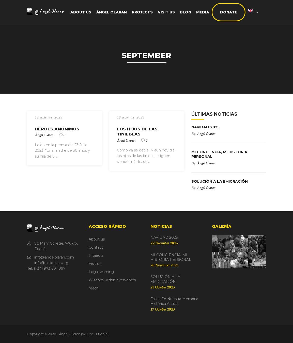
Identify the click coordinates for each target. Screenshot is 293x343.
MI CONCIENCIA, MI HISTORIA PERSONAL (170, 257)
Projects (142, 12)
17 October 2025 (162, 309)
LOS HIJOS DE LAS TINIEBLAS (137, 132)
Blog (185, 12)
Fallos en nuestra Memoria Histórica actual (174, 301)
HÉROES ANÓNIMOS (57, 129)
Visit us (166, 12)
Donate (228, 12)
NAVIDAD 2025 (205, 127)
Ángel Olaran (111, 12)
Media (202, 12)
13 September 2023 (49, 116)
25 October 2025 (162, 286)
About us (80, 12)
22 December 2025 (164, 242)
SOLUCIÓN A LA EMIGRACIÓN (219, 181)
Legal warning (101, 271)
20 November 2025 (164, 264)
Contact (96, 247)
